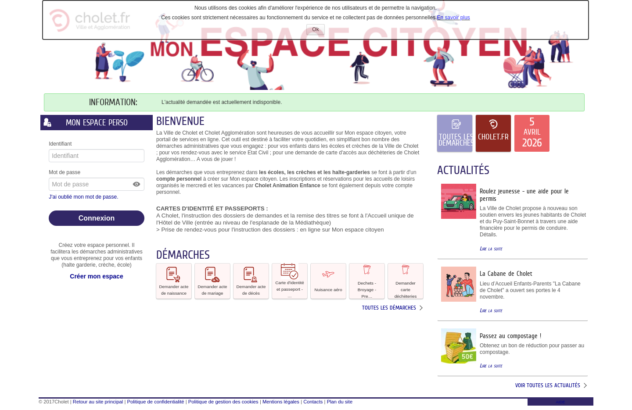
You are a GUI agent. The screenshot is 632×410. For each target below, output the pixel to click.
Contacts (313, 401)
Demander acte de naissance (174, 281)
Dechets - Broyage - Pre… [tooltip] (367, 281)
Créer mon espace (96, 276)
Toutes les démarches (389, 307)
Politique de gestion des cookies (223, 401)
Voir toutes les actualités (547, 385)
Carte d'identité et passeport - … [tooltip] (289, 281)
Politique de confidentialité (155, 401)
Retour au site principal (98, 401)
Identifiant (60, 144)
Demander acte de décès (251, 281)
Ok (318, 30)
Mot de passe (64, 172)
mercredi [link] (196, 185)
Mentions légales (280, 401)
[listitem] (531, 133)
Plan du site (339, 401)
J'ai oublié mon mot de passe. (84, 197)
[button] (137, 184)
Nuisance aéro (328, 280)
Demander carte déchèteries (406, 281)
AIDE (560, 402)
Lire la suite (491, 248)
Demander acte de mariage (212, 281)
